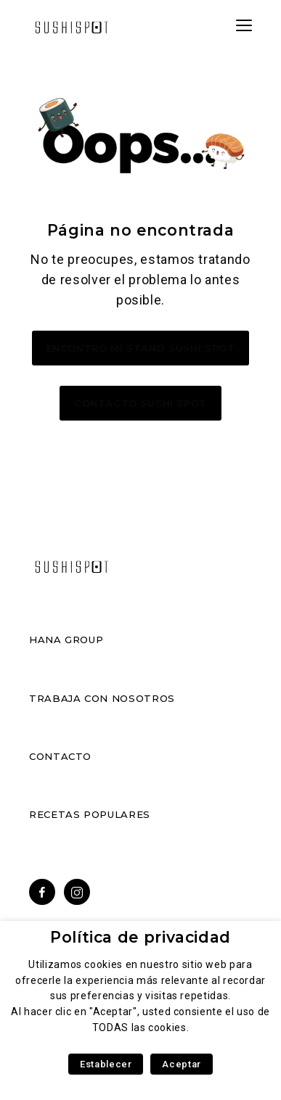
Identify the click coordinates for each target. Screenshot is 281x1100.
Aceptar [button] (181, 1064)
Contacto (60, 756)
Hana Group (66, 639)
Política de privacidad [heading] (140, 937)
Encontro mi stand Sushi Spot (140, 348)
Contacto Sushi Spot (140, 403)
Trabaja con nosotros (102, 698)
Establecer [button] (105, 1064)
